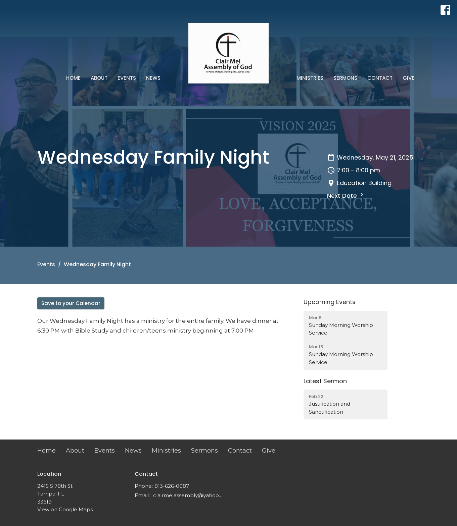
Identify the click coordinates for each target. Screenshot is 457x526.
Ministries (309, 77)
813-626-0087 (171, 486)
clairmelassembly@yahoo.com (189, 495)
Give (408, 77)
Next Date (346, 195)
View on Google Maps (65, 509)
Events (127, 77)
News (153, 77)
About (99, 77)
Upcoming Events (330, 302)
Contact (380, 77)
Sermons (345, 77)
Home (73, 77)
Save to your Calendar (70, 303)
